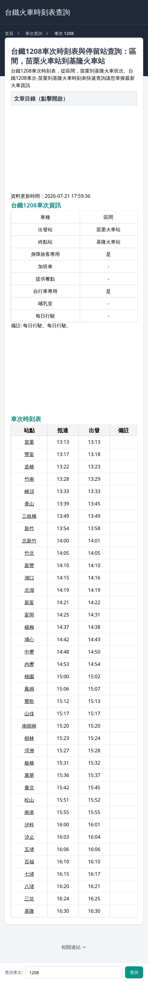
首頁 (9, 33)
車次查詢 (33, 33)
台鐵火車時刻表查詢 (37, 12)
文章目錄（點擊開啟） (41, 98)
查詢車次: (14, 972)
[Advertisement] (74, 150)
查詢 (134, 972)
